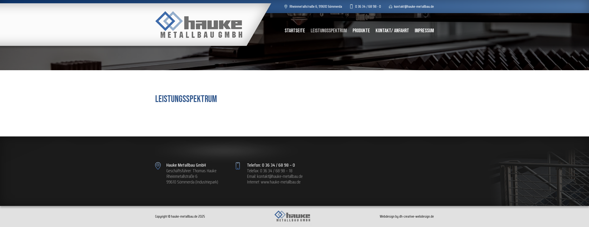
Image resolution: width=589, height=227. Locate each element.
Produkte (361, 30)
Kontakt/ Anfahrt (392, 30)
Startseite (295, 30)
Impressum (424, 30)
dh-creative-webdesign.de (416, 216)
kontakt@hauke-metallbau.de (280, 176)
